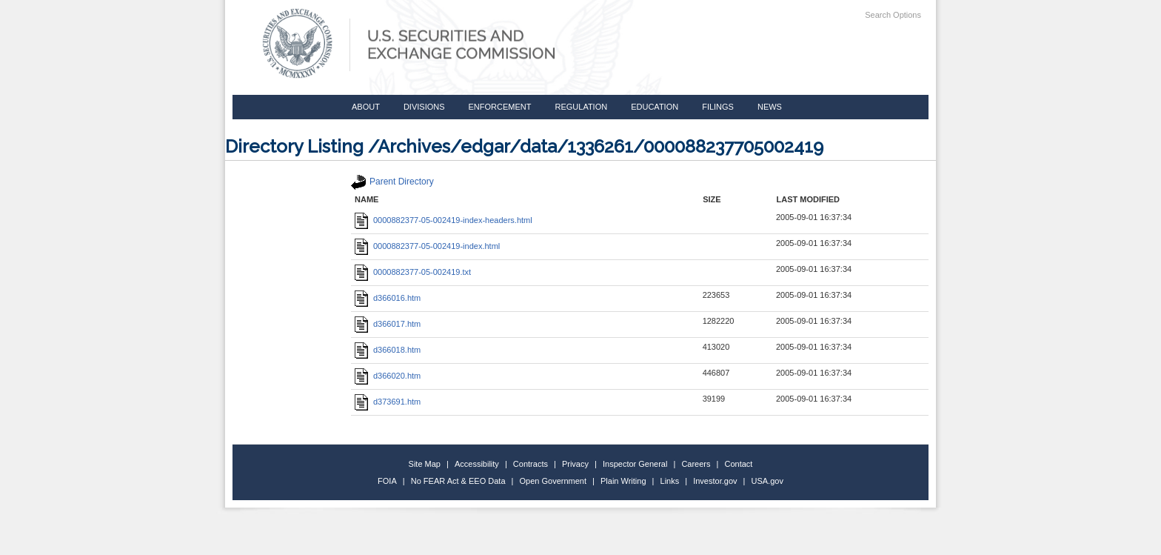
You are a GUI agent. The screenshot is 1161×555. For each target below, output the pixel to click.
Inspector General (635, 463)
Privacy (575, 463)
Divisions (424, 106)
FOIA (387, 480)
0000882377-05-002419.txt (413, 271)
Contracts (530, 463)
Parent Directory (392, 181)
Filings (718, 106)
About (366, 106)
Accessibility (477, 463)
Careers (695, 463)
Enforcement (500, 106)
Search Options (893, 14)
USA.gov (767, 480)
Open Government (553, 480)
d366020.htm (388, 375)
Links (670, 480)
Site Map (425, 463)
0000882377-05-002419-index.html (427, 246)
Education (654, 106)
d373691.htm (388, 401)
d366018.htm (388, 349)
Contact (739, 463)
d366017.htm (388, 323)
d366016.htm (388, 297)
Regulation (581, 106)
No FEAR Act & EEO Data (458, 480)
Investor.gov (715, 480)
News (769, 106)
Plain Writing (623, 480)
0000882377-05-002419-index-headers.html (443, 220)
